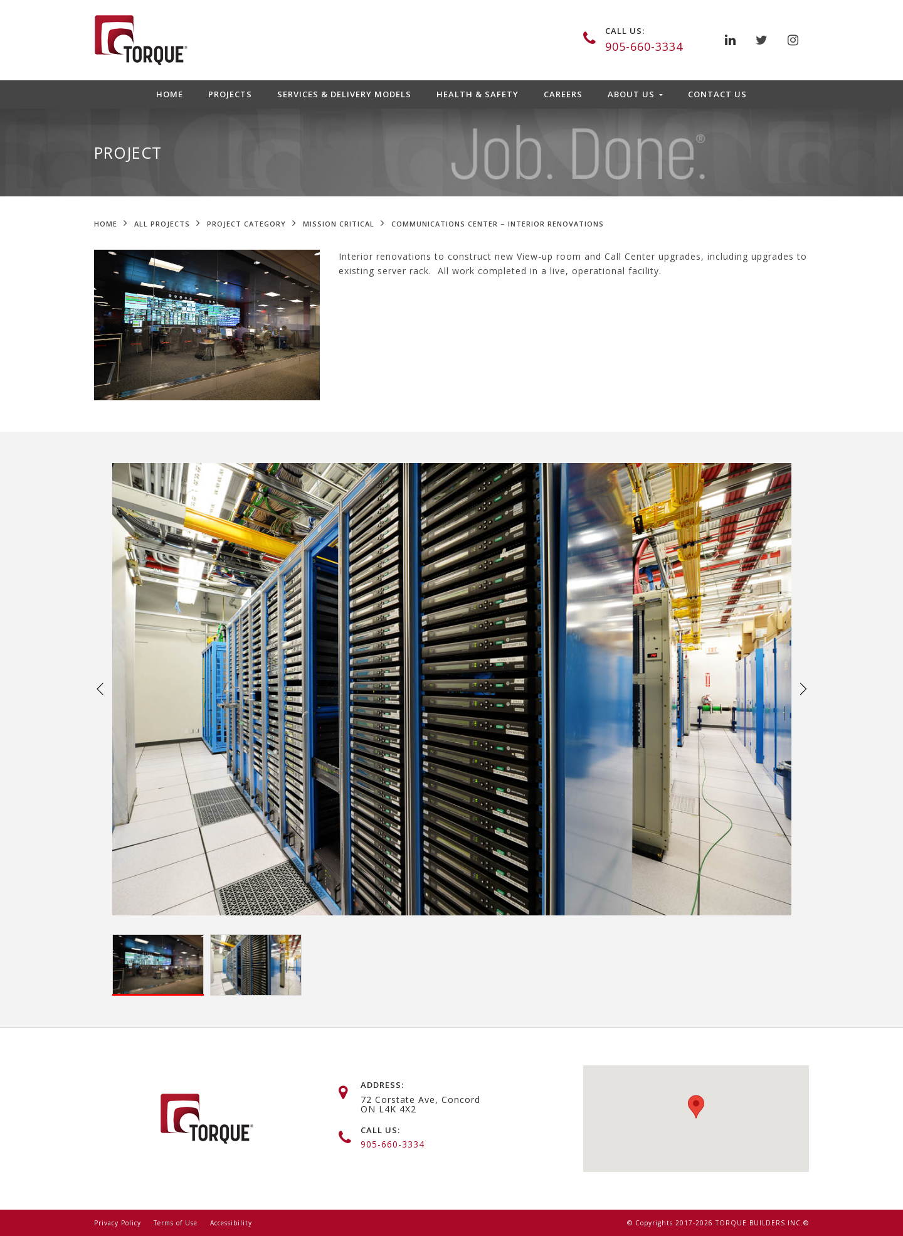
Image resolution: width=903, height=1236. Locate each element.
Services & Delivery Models (344, 94)
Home (169, 94)
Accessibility (231, 1222)
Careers (563, 94)
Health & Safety (477, 94)
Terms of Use (176, 1222)
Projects (230, 94)
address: (382, 1084)
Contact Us (717, 94)
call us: (625, 30)
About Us (632, 94)
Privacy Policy (117, 1222)
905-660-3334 (644, 46)
